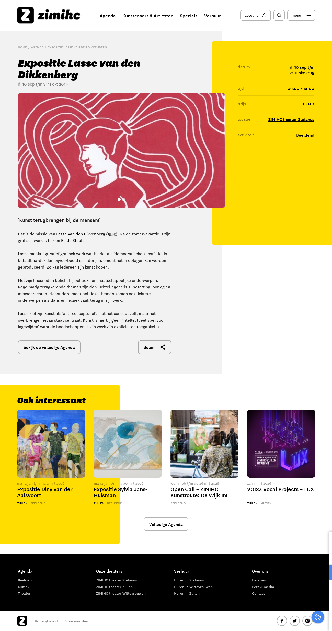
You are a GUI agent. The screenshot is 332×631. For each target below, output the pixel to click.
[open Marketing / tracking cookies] (324, 588)
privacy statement (307, 556)
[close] (324, 541)
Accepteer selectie (288, 621)
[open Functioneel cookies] (324, 573)
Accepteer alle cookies (288, 606)
